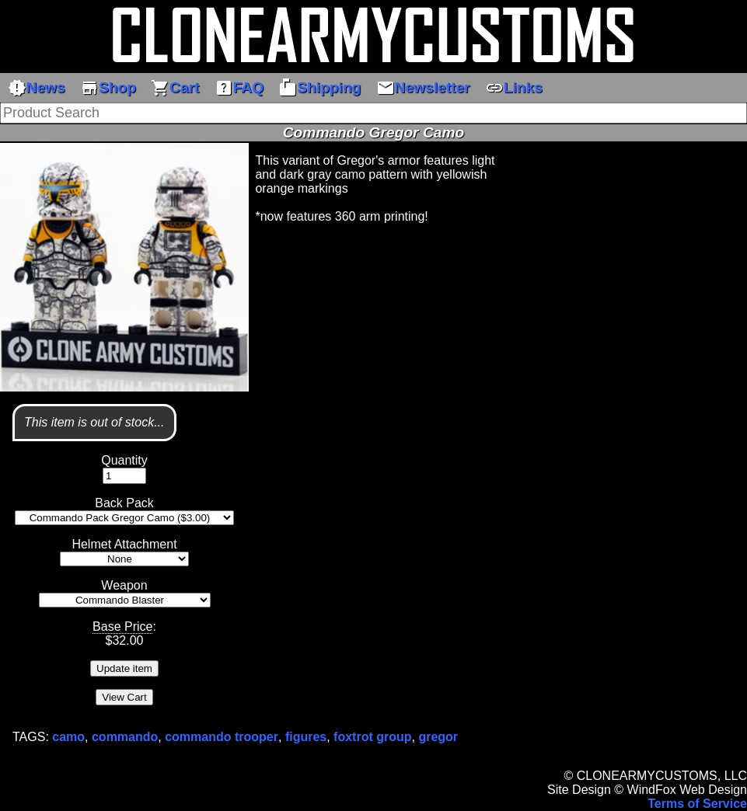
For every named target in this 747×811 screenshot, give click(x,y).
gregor (438, 736)
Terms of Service (697, 803)
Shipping (319, 87)
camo (68, 736)
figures (305, 736)
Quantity (124, 460)
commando (125, 736)
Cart (175, 87)
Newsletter (423, 87)
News (36, 87)
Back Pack (124, 503)
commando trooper (221, 736)
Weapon (124, 585)
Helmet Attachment (124, 544)
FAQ (239, 87)
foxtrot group (372, 736)
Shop (108, 87)
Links (514, 87)
